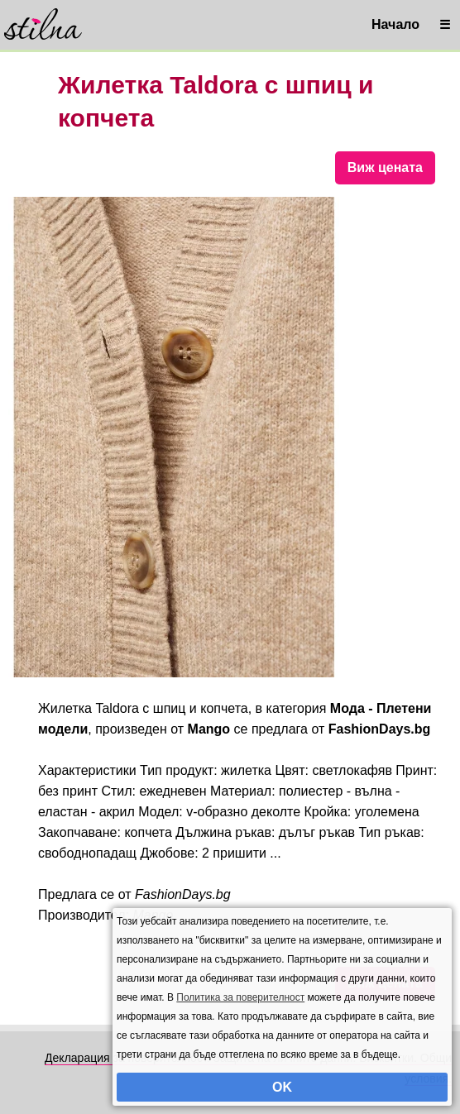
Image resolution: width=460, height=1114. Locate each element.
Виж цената (385, 167)
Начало (395, 24)
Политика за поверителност (240, 997)
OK (282, 1087)
